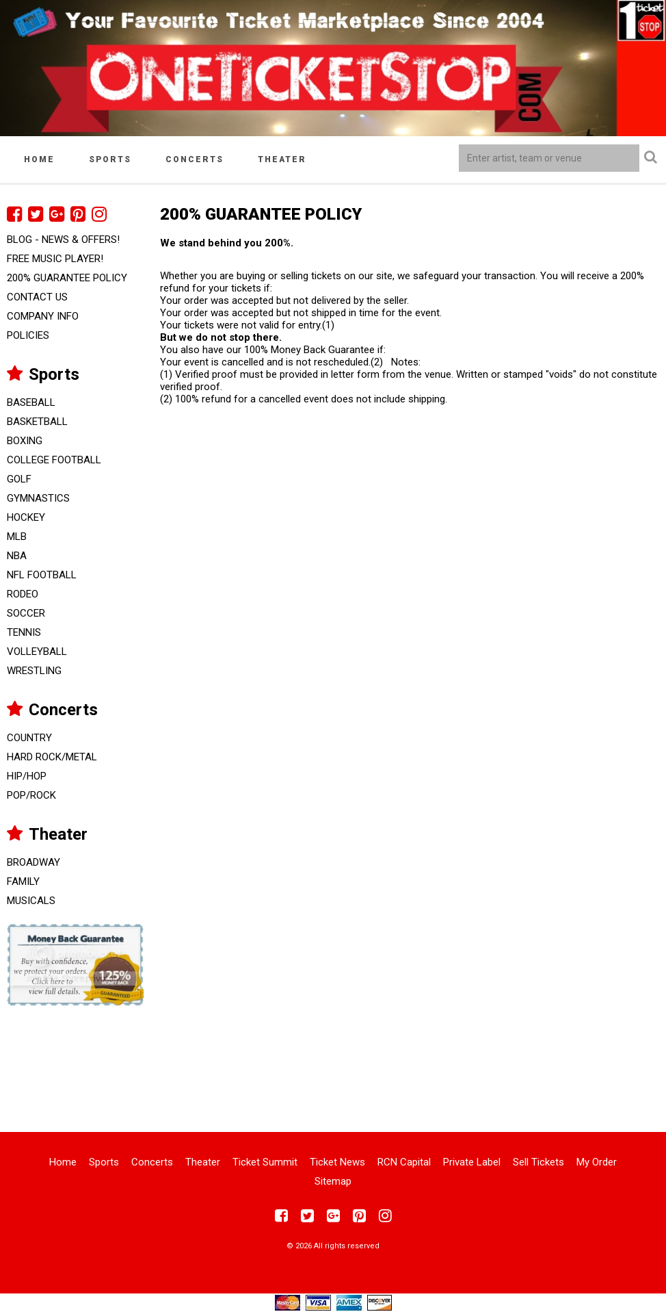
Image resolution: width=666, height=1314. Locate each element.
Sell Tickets (538, 1162)
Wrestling (34, 671)
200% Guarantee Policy (67, 278)
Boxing (24, 441)
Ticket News (337, 1162)
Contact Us (37, 297)
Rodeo (22, 594)
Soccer (26, 613)
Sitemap (333, 1181)
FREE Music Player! (55, 259)
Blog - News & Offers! (63, 239)
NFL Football (42, 575)
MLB (17, 536)
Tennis (24, 632)
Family (23, 881)
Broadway (33, 862)
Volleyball (37, 651)
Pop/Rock (31, 795)
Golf (19, 479)
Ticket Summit (264, 1162)
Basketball (37, 421)
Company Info (43, 316)
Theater (282, 159)
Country (29, 738)
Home (39, 159)
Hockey (26, 517)
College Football (54, 460)
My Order (596, 1162)
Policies (28, 335)
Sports (110, 159)
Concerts (194, 159)
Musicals (31, 900)
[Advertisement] (333, 1060)
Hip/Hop (26, 776)
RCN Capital (404, 1162)
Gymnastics (38, 498)
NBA (17, 556)
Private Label (472, 1162)
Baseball (31, 402)
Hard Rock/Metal (52, 757)
